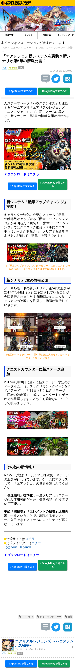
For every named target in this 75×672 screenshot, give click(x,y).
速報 (68, 616)
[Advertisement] (37, 596)
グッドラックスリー (49, 616)
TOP (4, 47)
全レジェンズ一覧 (66, 35)
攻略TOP (9, 35)
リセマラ (28, 35)
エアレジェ (26, 616)
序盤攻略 (47, 35)
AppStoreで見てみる (21, 91)
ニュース (15, 47)
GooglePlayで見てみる (54, 91)
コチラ (30, 539)
